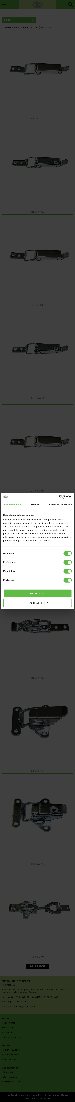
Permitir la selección (37, 603)
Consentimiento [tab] (12, 504)
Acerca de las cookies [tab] (60, 504)
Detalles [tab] (35, 504)
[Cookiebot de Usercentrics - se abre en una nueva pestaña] (59, 497)
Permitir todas (37, 593)
